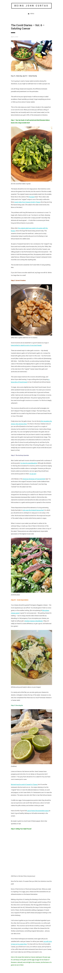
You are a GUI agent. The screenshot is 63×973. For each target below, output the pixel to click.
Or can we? (33, 474)
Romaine (31, 197)
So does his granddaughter (28, 463)
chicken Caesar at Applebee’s (34, 621)
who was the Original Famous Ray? (33, 510)
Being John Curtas (31, 6)
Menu (32, 13)
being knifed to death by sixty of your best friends (26, 345)
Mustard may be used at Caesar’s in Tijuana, (24, 784)
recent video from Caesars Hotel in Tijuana (27, 202)
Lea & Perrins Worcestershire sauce (38, 810)
